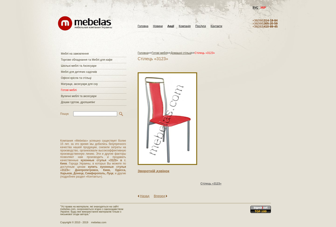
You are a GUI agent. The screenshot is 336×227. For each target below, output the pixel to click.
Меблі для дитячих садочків (79, 71)
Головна (143, 26)
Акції (170, 26)
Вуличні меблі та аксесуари (78, 96)
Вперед (159, 196)
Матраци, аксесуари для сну (79, 84)
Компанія (185, 26)
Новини (158, 26)
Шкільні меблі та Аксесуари (78, 65)
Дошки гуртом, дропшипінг (78, 102)
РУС (255, 7)
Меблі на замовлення (75, 53)
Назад (144, 196)
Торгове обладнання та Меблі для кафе (86, 59)
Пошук (64, 113)
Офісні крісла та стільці (76, 78)
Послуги (200, 26)
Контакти (216, 26)
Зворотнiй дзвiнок (153, 171)
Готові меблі (69, 90)
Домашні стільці (181, 53)
